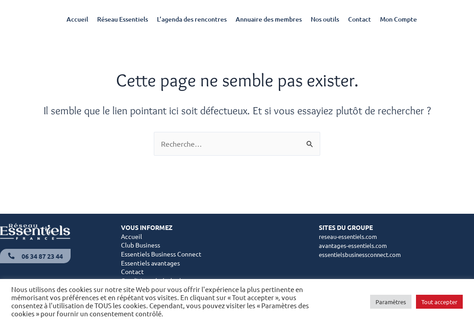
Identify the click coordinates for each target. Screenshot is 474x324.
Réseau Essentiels (122, 19)
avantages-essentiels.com (355, 245)
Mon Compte (398, 19)
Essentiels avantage (149, 263)
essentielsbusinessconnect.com (364, 254)
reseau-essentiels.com (350, 237)
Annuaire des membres (269, 19)
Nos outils (325, 19)
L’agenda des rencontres (192, 19)
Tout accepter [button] (439, 302)
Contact (359, 19)
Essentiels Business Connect (161, 254)
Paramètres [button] (391, 302)
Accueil (77, 19)
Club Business (140, 245)
